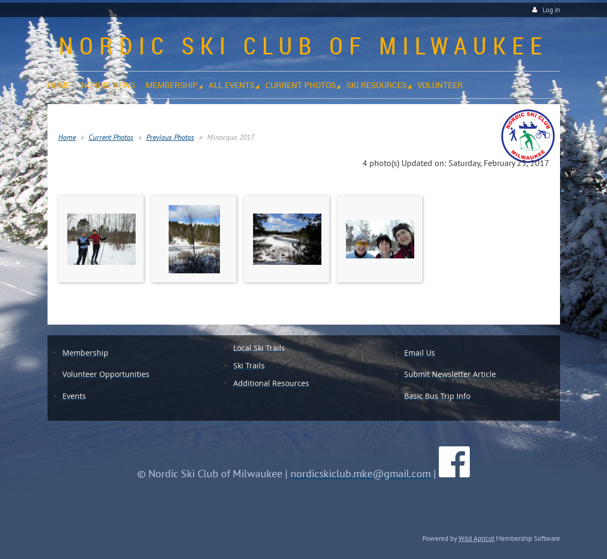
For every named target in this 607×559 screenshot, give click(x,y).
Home (67, 137)
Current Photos (111, 137)
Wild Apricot (476, 538)
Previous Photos (170, 137)
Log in (551, 9)
